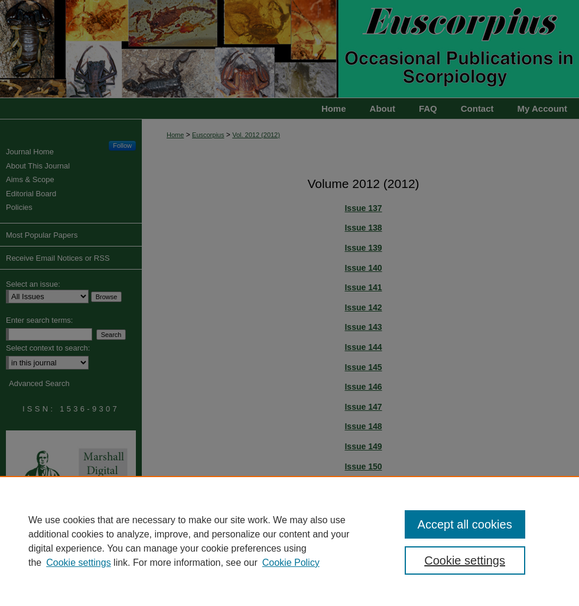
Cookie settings (78, 563)
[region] (289, 541)
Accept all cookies (465, 524)
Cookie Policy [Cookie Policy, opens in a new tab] (291, 563)
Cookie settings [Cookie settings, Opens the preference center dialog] (464, 560)
